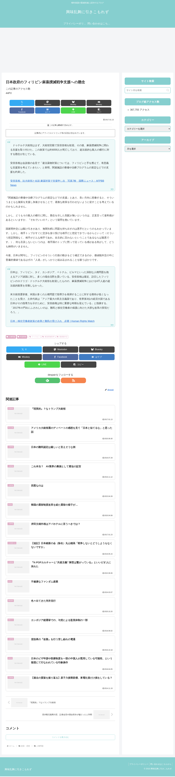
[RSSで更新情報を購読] (63, 380)
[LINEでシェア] (51, 110)
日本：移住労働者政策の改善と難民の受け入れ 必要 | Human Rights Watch (52, 321)
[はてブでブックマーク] (106, 103)
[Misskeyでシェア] (69, 103)
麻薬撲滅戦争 (48, 337)
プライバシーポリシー (137, 765)
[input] (148, 90)
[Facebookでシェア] (88, 103)
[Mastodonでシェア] (33, 103)
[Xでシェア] (14, 103)
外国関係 (22, 337)
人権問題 (11, 337)
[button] (69, 110)
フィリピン (34, 337)
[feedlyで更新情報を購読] (57, 380)
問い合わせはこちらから (160, 765)
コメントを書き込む (60, 738)
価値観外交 (62, 337)
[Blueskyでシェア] (51, 103)
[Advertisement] (87, 50)
